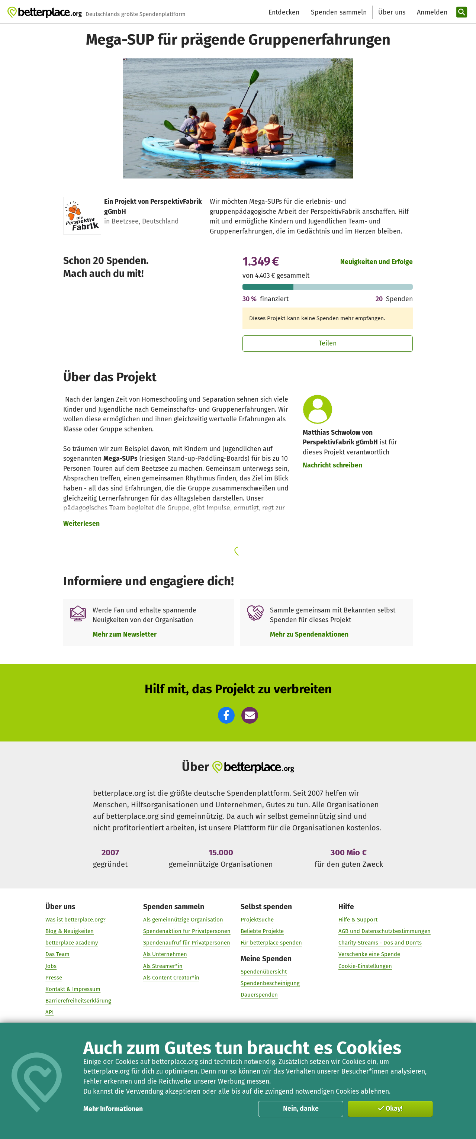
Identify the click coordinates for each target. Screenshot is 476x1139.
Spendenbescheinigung (270, 983)
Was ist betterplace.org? (75, 919)
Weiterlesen (81, 523)
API (49, 1012)
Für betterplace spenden (271, 943)
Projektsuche (257, 919)
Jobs (51, 966)
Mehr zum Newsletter (125, 634)
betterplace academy (71, 943)
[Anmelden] (431, 12)
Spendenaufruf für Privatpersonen (186, 943)
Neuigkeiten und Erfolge (376, 262)
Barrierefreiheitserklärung (78, 1001)
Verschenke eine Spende (369, 954)
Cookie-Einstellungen (365, 966)
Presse (53, 977)
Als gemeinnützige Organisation (183, 919)
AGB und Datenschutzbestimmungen (384, 931)
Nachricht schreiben (332, 465)
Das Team (57, 954)
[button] (226, 715)
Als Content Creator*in (171, 977)
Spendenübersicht (264, 972)
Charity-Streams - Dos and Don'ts (380, 943)
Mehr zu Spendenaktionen (309, 634)
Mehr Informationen (113, 1109)
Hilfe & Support (357, 919)
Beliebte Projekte (262, 931)
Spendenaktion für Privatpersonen (187, 931)
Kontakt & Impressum (72, 989)
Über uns (391, 12)
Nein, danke (301, 1108)
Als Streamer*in (163, 966)
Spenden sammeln (339, 12)
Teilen (328, 343)
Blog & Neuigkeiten (69, 931)
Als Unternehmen (165, 954)
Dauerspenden (259, 995)
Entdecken (283, 12)
